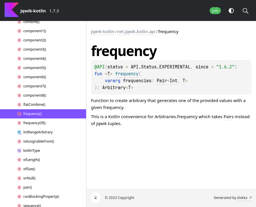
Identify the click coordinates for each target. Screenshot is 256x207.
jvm (215, 11)
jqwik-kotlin (102, 31)
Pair (162, 81)
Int (173, 81)
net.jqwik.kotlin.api (136, 31)
